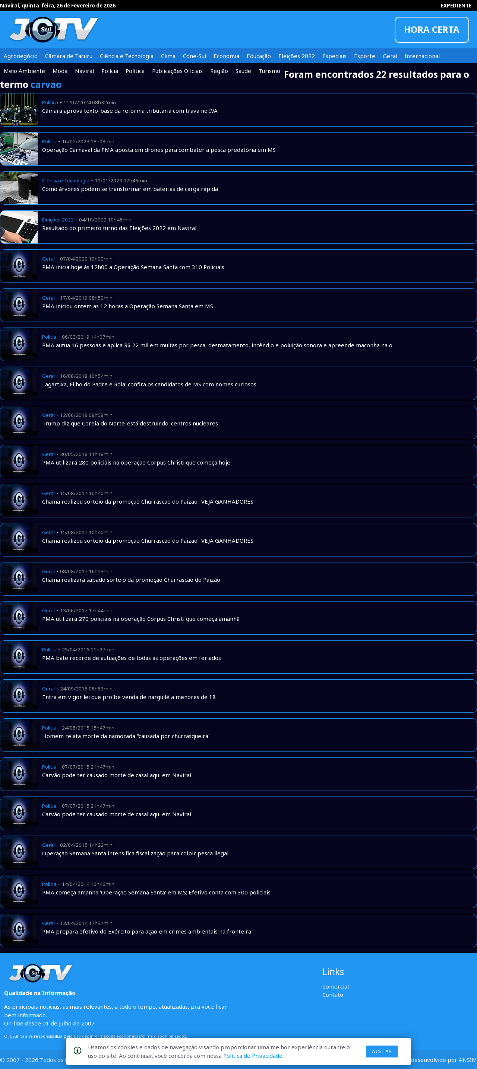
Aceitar (382, 1051)
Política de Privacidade (252, 1055)
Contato (332, 994)
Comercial (335, 986)
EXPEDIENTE (456, 5)
